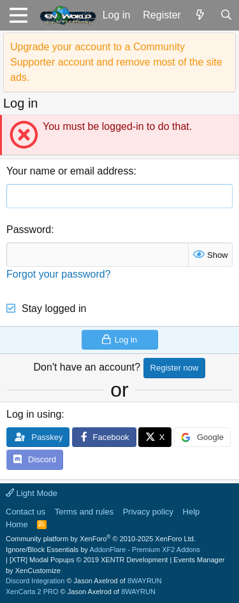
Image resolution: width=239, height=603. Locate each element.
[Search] (226, 15)
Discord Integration (35, 581)
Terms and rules (84, 511)
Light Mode (31, 493)
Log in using (33, 414)
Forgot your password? (58, 274)
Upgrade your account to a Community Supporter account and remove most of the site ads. (116, 62)
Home (17, 524)
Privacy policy (148, 511)
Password (28, 229)
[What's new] (200, 15)
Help (191, 511)
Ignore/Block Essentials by (103, 549)
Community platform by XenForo (101, 539)
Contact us (25, 511)
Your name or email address (70, 171)
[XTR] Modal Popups (89, 560)
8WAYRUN (144, 581)
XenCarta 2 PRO (32, 591)
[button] (18, 15)
